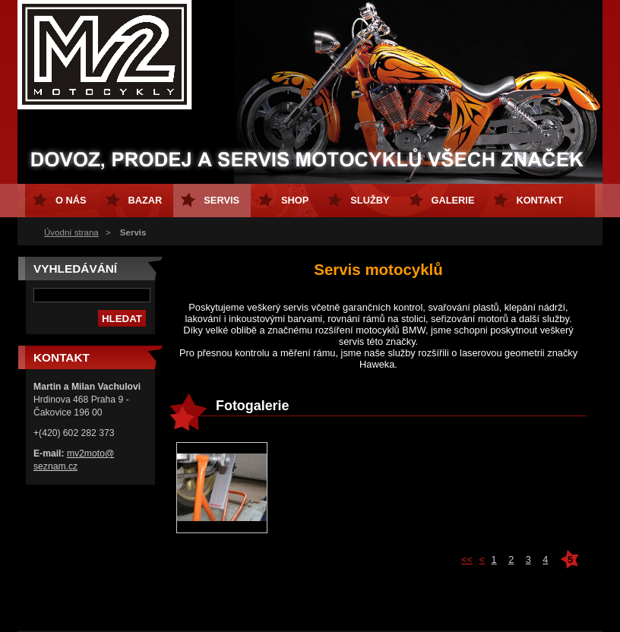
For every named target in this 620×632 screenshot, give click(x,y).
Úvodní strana (71, 232)
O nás (71, 200)
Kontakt (539, 200)
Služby (369, 200)
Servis (221, 200)
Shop (294, 200)
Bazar (145, 200)
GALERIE (453, 200)
